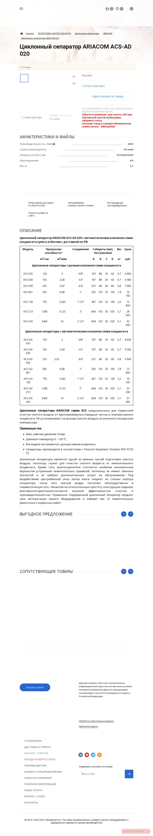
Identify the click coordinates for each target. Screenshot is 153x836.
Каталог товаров (36, 753)
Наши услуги (33, 790)
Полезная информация (40, 784)
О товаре (26, 67)
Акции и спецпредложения (43, 771)
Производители (35, 765)
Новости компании (38, 777)
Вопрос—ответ (34, 796)
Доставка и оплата (37, 747)
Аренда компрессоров (39, 759)
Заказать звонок (35, 687)
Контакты (31, 802)
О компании (33, 740)
